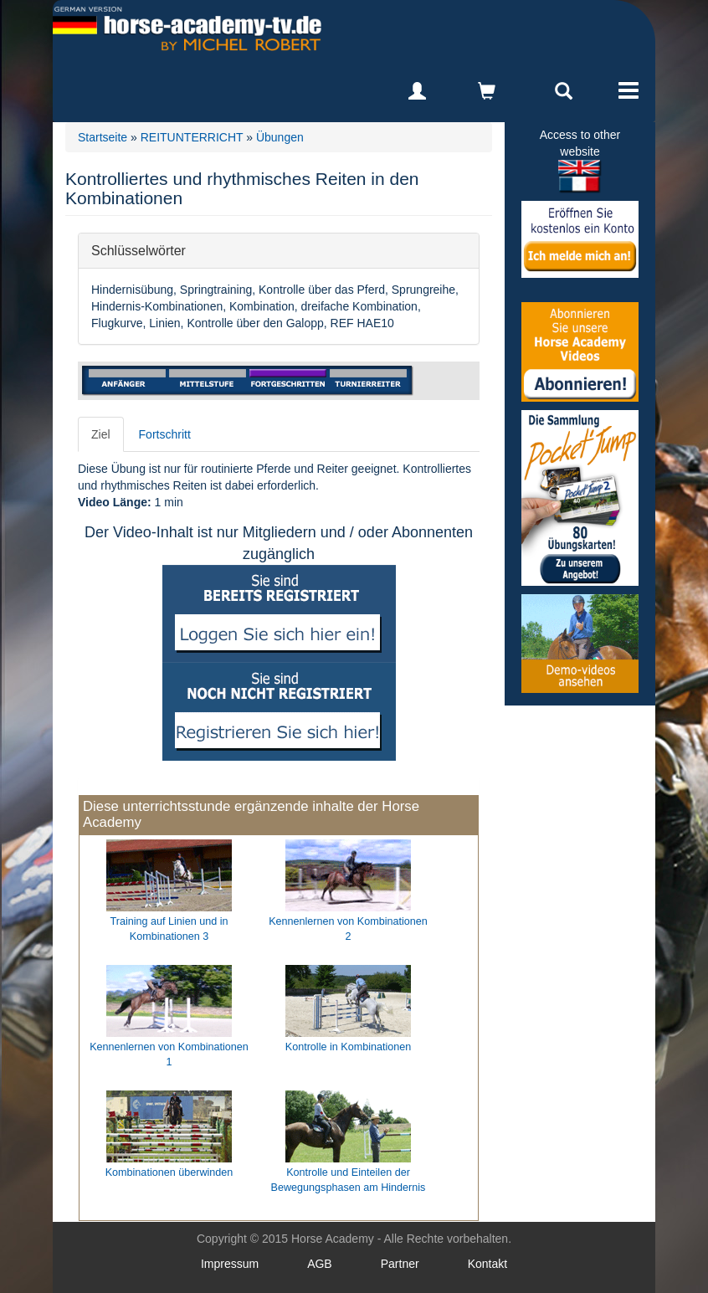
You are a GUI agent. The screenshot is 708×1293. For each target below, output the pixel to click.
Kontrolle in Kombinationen (348, 1047)
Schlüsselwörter (138, 250)
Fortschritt (165, 434)
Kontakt (487, 1263)
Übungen (280, 137)
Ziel (100, 434)
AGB (319, 1263)
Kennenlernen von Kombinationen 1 (169, 1054)
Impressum (230, 1263)
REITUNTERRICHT (192, 137)
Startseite (102, 137)
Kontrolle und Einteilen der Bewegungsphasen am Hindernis (348, 1180)
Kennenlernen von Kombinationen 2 (348, 929)
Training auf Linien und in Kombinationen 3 (169, 929)
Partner (400, 1263)
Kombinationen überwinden (169, 1172)
